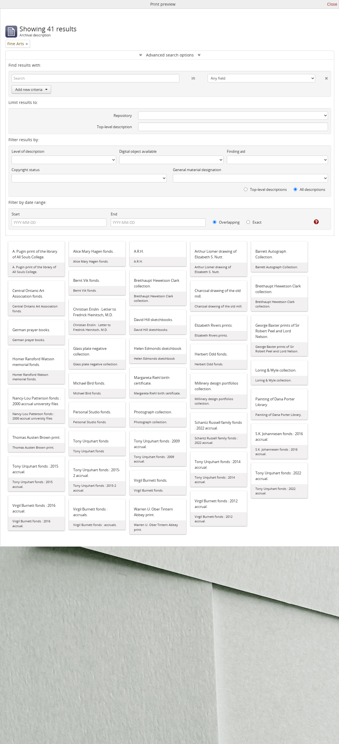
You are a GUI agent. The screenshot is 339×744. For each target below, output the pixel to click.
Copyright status (26, 169)
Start (16, 214)
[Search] (95, 78)
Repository (123, 115)
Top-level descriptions (265, 189)
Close (332, 4)
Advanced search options (170, 55)
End (114, 214)
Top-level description (114, 126)
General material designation (197, 169)
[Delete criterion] (321, 77)
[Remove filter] (27, 44)
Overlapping (226, 222)
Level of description (28, 151)
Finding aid (236, 151)
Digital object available (138, 151)
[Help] (312, 222)
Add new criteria (31, 89)
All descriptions (309, 189)
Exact (254, 222)
